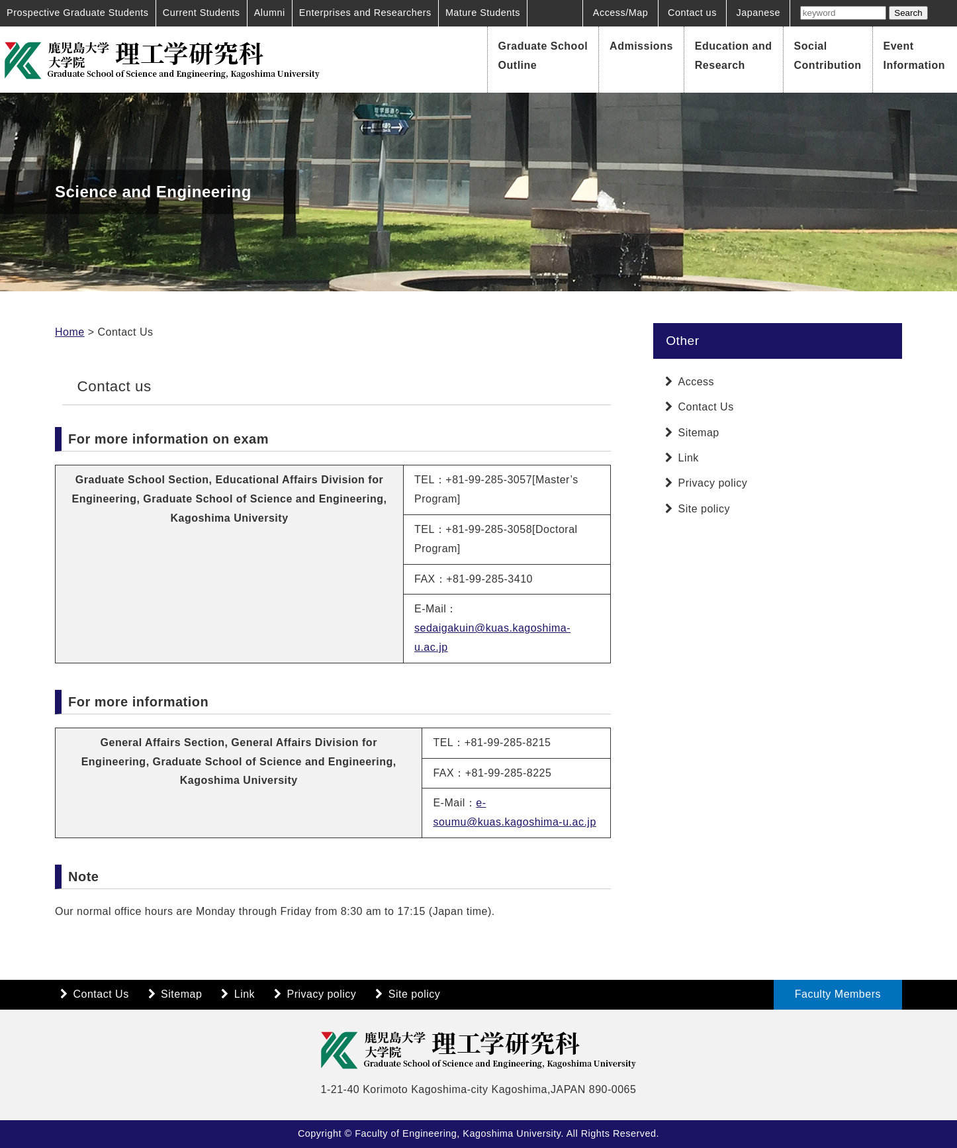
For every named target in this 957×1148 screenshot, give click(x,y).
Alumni (269, 12)
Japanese (758, 12)
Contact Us (706, 406)
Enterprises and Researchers (365, 12)
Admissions (641, 46)
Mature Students (482, 12)
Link (688, 457)
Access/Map (620, 12)
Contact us (692, 12)
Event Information (915, 55)
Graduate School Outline (543, 55)
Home (70, 332)
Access (696, 381)
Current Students (201, 12)
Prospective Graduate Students (78, 12)
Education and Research (733, 55)
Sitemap (698, 432)
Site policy (704, 508)
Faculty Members (838, 994)
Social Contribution (828, 55)
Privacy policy (713, 483)
